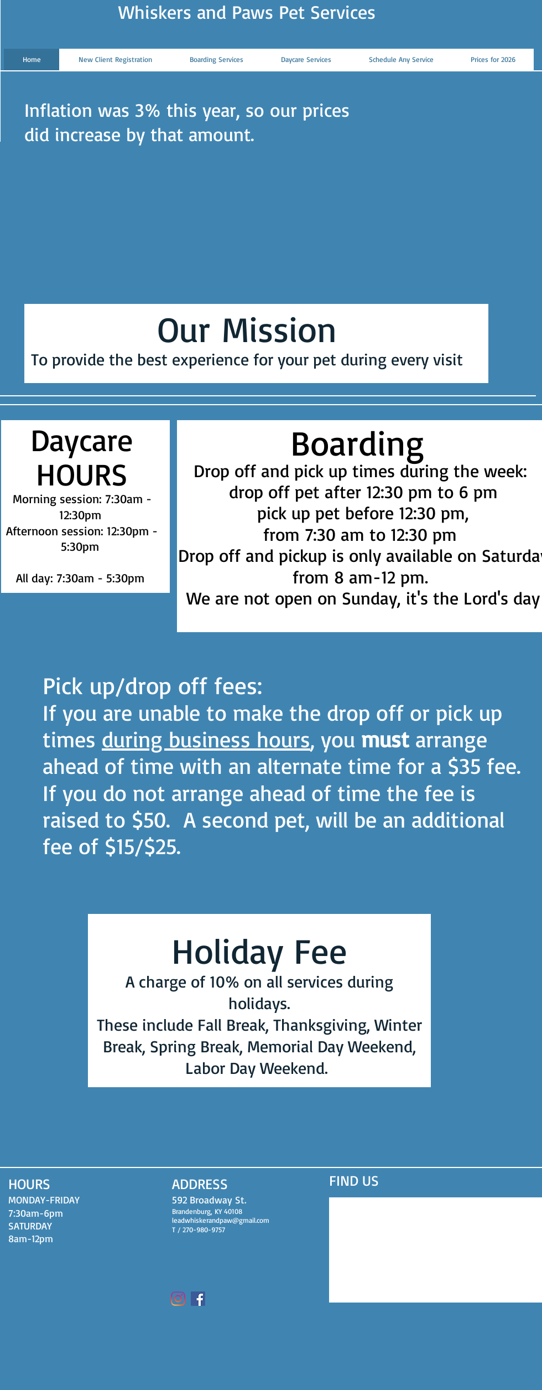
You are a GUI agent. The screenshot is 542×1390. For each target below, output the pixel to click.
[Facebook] (198, 1298)
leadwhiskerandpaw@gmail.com (220, 1220)
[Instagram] (178, 1298)
